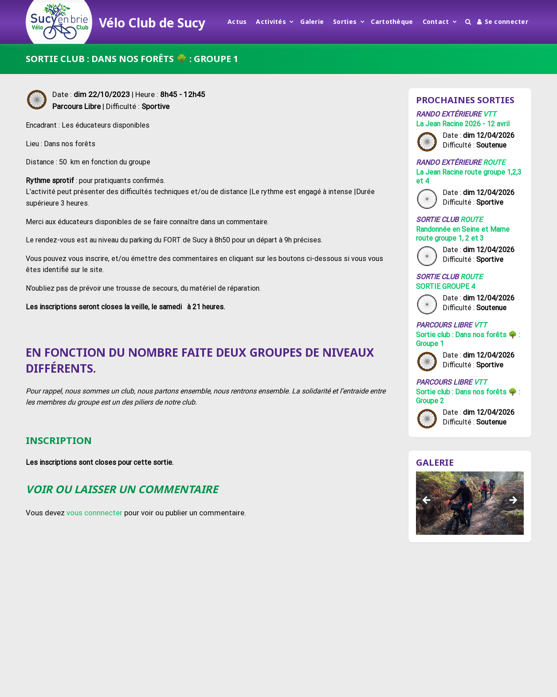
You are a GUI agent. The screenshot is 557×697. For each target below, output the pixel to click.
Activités (271, 21)
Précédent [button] (427, 500)
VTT (489, 114)
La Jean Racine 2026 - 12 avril (463, 124)
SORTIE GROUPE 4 (445, 286)
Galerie (312, 21)
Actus (237, 21)
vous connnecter (94, 512)
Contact (436, 21)
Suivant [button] (512, 500)
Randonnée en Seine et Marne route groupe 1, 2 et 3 (463, 233)
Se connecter (502, 21)
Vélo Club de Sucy (152, 22)
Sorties (345, 21)
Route (494, 162)
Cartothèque (392, 21)
